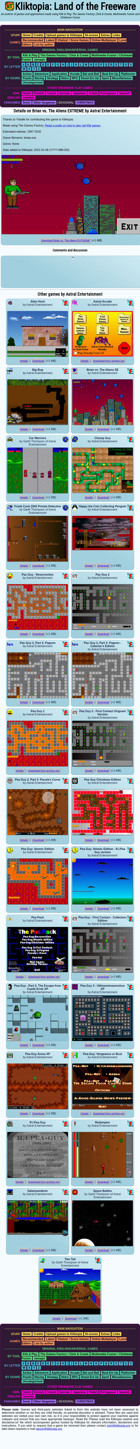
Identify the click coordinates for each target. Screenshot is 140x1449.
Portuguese (108, 93)
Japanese (79, 93)
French (51, 93)
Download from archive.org (108, 360)
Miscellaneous (121, 78)
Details (24, 360)
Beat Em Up (110, 73)
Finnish (39, 93)
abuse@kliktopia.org (49, 1428)
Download (38, 360)
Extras (105, 35)
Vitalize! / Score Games (73, 40)
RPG (75, 78)
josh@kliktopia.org (118, 1425)
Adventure (41, 73)
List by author (43, 44)
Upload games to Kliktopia (64, 35)
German (64, 93)
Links (116, 35)
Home (26, 35)
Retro (65, 78)
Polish (93, 93)
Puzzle (27, 78)
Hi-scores (91, 35)
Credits (38, 35)
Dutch (27, 93)
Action (27, 73)
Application (59, 73)
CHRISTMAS (85, 102)
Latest (50, 40)
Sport (105, 78)
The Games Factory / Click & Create (64, 55)
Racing (39, 78)
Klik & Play (30, 55)
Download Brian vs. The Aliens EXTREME (65, 240)
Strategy (52, 78)
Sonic (26, 102)
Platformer (128, 73)
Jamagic (39, 59)
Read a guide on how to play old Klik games (72, 125)
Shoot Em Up (90, 78)
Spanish (124, 93)
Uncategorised (32, 82)
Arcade (75, 73)
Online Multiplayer (104, 40)
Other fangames (44, 102)
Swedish (28, 97)
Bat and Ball (91, 73)
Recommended (33, 40)
